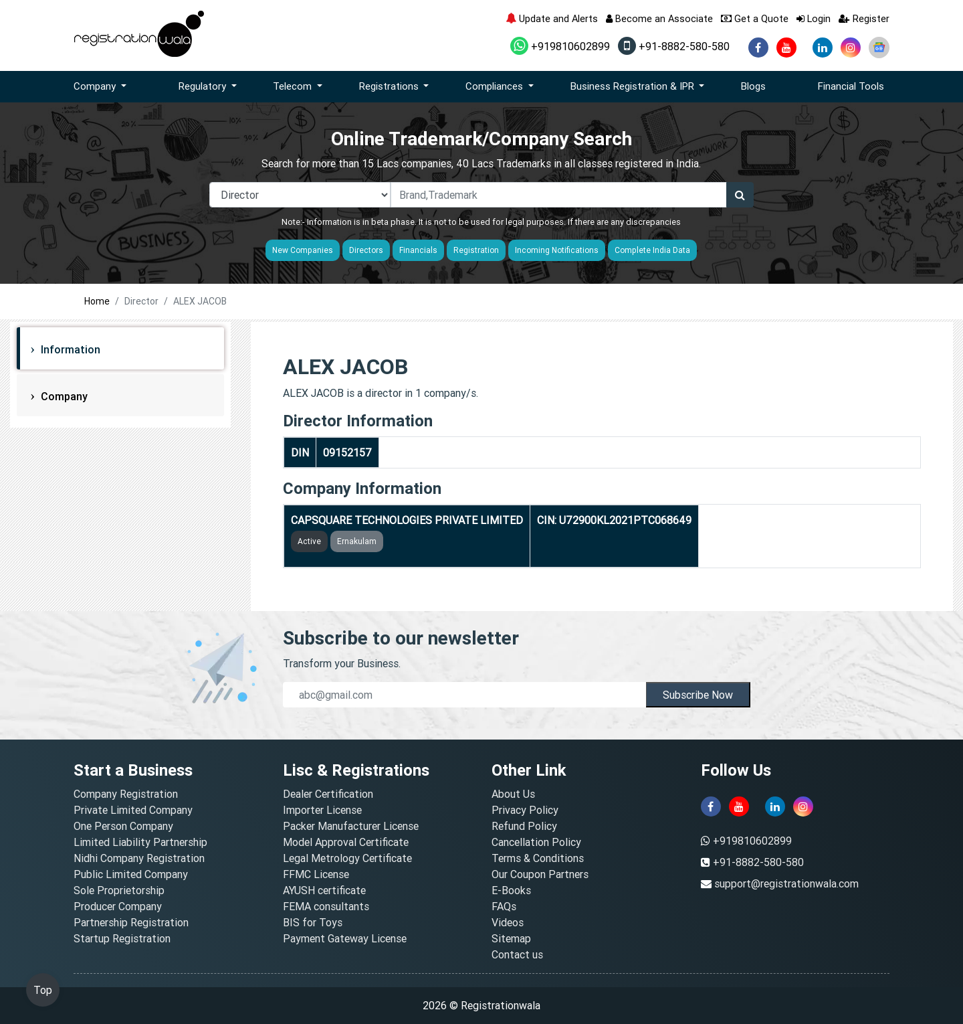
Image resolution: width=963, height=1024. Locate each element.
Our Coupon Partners (540, 874)
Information (69, 349)
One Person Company (123, 826)
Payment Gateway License (345, 938)
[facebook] (758, 47)
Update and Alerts (552, 18)
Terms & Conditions (538, 858)
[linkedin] (823, 47)
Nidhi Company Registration (139, 858)
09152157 (347, 452)
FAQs (504, 906)
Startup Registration (122, 938)
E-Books (511, 890)
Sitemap (511, 938)
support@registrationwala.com (786, 883)
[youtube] (786, 47)
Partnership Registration (131, 922)
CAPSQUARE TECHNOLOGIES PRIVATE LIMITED (407, 520)
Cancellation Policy (536, 842)
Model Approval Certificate (346, 842)
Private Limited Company (133, 810)
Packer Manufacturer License (351, 826)
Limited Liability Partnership (140, 842)
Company (63, 396)
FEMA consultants (326, 906)
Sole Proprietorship (119, 890)
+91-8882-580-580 (674, 46)
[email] (464, 694)
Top (42, 990)
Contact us (517, 954)
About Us (513, 793)
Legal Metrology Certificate (347, 858)
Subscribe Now (698, 694)
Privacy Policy (525, 810)
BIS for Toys (312, 922)
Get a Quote (754, 18)
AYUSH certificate (324, 890)
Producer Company (118, 906)
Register (864, 18)
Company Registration (126, 793)
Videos (508, 922)
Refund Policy (524, 826)
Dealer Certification (328, 793)
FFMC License (316, 874)
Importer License (322, 810)
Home (97, 301)
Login (813, 18)
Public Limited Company (131, 874)
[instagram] (851, 47)
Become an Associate (659, 18)
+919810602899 (560, 46)
